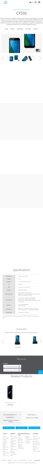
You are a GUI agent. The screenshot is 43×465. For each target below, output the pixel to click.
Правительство (5, 449)
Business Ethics (35, 439)
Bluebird (16, 462)
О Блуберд (35, 433)
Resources (35, 28)
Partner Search (27, 440)
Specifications (20, 28)
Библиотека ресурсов (36, 443)
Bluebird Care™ (20, 440)
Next (40, 58)
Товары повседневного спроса (5, 447)
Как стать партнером (28, 439)
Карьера (34, 449)
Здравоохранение (6, 455)
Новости (15, 460)
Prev (3, 58)
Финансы (4, 451)
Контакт (30, 460)
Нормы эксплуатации (36, 438)
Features (12, 28)
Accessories (28, 28)
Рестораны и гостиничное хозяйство (5, 443)
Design (6, 28)
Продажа (4, 436)
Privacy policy (37, 460)
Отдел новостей (35, 441)
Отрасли (5, 433)
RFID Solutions (12, 452)
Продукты (12, 433)
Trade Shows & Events (36, 444)
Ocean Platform (27, 442)
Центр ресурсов (23, 460)
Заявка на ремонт (21, 442)
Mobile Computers (13, 436)
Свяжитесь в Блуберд (36, 451)
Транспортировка (6, 438)
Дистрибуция (5, 439)
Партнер (27, 433)
